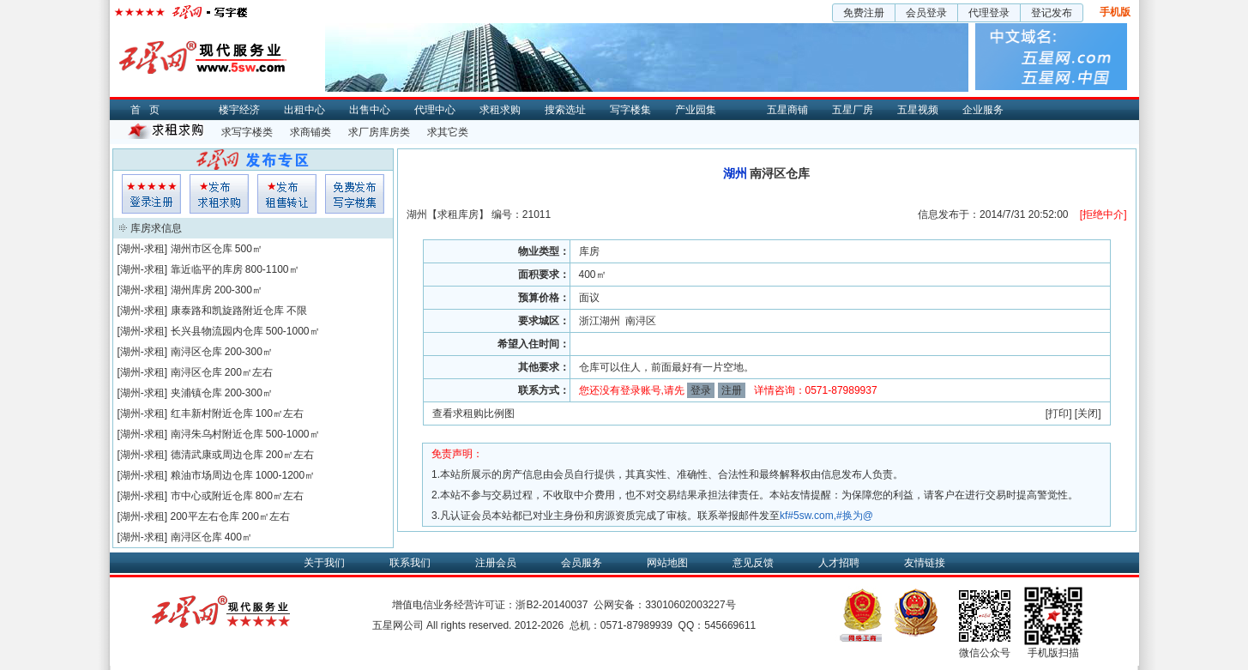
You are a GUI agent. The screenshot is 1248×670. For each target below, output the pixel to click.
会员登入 (151, 194)
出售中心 (369, 110)
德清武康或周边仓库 (217, 455)
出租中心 (304, 110)
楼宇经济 (239, 110)
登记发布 (1051, 13)
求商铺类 (310, 132)
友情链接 (924, 563)
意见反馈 (753, 563)
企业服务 (983, 110)
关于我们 (324, 563)
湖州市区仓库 (201, 249)
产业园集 (695, 110)
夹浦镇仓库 (196, 393)
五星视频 (917, 110)
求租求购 (500, 110)
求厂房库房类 (379, 132)
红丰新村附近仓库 (212, 413)
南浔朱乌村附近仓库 (217, 434)
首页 (149, 110)
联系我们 (410, 563)
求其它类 (447, 132)
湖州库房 (191, 290)
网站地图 (667, 563)
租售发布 (287, 194)
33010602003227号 (690, 605)
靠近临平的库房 (207, 269)
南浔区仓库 (196, 352)
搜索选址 (565, 110)
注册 (731, 390)
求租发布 (219, 194)
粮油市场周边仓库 (212, 475)
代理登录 (989, 13)
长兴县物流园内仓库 (217, 331)
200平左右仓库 (205, 516)
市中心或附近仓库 (212, 496)
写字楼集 (630, 110)
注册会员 (495, 563)
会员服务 (581, 563)
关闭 (1087, 413)
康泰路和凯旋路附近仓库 (227, 311)
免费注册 (863, 13)
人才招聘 (838, 563)
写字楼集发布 (354, 194)
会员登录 (926, 13)
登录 (700, 390)
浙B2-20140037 (551, 605)
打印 (1058, 413)
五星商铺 (787, 110)
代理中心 (434, 110)
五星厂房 (852, 110)
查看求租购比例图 (473, 413)
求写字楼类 (247, 132)
